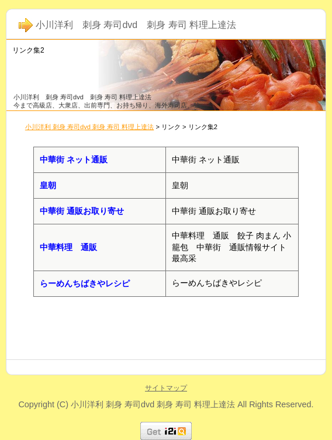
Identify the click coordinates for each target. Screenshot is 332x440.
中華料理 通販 (68, 247)
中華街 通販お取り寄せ (82, 211)
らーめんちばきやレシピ (85, 283)
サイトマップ (166, 388)
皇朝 (48, 185)
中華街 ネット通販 (74, 159)
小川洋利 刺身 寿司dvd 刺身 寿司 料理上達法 (89, 126)
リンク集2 (28, 50)
